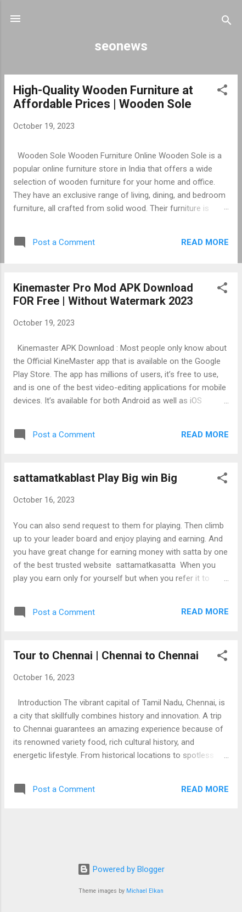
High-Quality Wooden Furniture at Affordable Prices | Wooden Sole (103, 97)
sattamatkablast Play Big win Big (95, 478)
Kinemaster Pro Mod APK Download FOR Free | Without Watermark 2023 (103, 294)
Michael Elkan (145, 890)
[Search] (226, 22)
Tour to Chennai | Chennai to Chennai (106, 655)
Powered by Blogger (121, 869)
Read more (205, 242)
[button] (222, 91)
